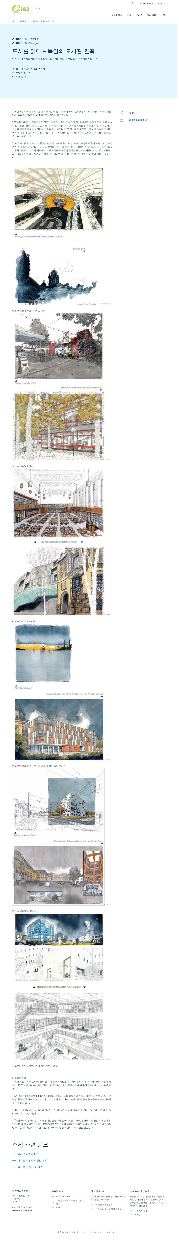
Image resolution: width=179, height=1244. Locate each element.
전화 (22, 1207)
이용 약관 (111, 1231)
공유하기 (133, 113)
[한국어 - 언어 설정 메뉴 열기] (161, 3)
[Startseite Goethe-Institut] (20, 9)
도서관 (139, 15)
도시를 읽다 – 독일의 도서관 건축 (42, 21)
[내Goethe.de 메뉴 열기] (146, 3)
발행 (84, 1231)
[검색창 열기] (133, 3)
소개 (163, 15)
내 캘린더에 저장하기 (138, 120)
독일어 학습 (117, 15)
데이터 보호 (96, 1231)
